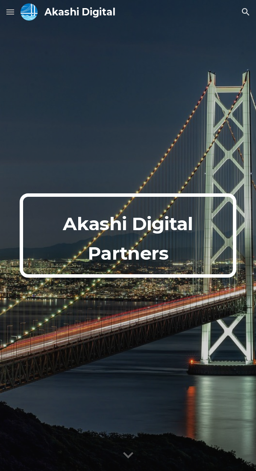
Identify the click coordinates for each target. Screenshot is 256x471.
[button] (10, 12)
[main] (128, 235)
